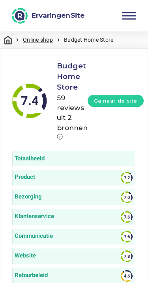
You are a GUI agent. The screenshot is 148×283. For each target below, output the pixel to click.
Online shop (38, 40)
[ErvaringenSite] (48, 15)
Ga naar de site (115, 101)
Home (8, 39)
